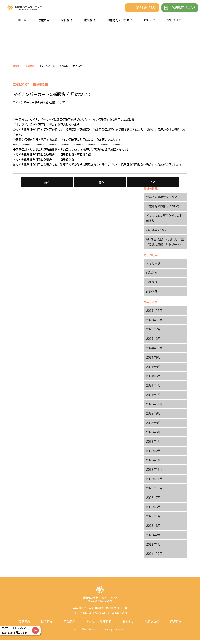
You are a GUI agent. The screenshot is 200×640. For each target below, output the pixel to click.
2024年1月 (153, 394)
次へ (153, 182)
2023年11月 (154, 404)
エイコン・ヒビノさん (13, 628)
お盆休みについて (157, 230)
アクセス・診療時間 (98, 621)
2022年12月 (154, 469)
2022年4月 (153, 516)
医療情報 (175, 621)
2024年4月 (153, 385)
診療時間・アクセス (119, 20)
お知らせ (149, 20)
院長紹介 (66, 20)
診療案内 (43, 20)
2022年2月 (153, 535)
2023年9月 (153, 413)
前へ (47, 182)
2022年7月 (153, 497)
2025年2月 (153, 338)
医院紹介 (89, 20)
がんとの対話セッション (161, 197)
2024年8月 (153, 366)
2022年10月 (154, 488)
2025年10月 (154, 320)
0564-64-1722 (146, 7)
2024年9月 (153, 357)
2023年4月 (153, 441)
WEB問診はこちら (184, 7)
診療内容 (151, 291)
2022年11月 (154, 478)
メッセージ (153, 263)
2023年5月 (153, 432)
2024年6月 (153, 376)
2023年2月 (153, 450)
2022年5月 (153, 506)
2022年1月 (153, 544)
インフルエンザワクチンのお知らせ (164, 218)
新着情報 (29, 66)
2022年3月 (153, 525)
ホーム (22, 20)
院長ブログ (174, 20)
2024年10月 (154, 348)
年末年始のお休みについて (162, 206)
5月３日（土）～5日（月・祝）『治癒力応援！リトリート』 (165, 242)
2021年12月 (154, 553)
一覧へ (100, 182)
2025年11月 (154, 310)
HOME (17, 66)
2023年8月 (153, 422)
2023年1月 (153, 460)
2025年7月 (153, 329)
